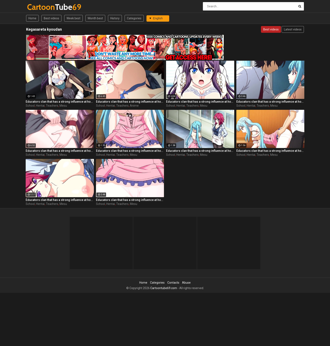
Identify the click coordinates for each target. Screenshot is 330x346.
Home (32, 18)
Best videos (51, 18)
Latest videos (293, 29)
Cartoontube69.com (163, 288)
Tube (38, 7)
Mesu (63, 105)
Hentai (40, 105)
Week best (73, 18)
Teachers (52, 105)
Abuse (186, 282)
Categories (134, 18)
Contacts (173, 282)
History (115, 18)
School (30, 105)
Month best (95, 18)
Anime (134, 105)
